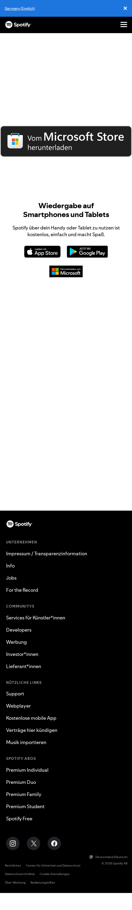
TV (66, 479)
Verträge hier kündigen (31, 730)
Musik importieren (26, 742)
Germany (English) (20, 8)
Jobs (11, 577)
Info (10, 565)
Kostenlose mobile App (31, 718)
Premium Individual (27, 770)
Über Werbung (15, 882)
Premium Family (23, 794)
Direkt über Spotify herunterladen (66, 162)
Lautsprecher (66, 489)
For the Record (22, 590)
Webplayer (66, 500)
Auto (66, 448)
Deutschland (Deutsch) (108, 857)
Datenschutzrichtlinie (20, 874)
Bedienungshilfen (42, 882)
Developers (18, 629)
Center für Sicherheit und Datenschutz (53, 865)
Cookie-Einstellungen (55, 874)
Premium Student (25, 806)
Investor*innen (22, 654)
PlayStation (66, 458)
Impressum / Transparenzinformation (46, 553)
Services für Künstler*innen (35, 617)
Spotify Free (19, 818)
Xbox (66, 469)
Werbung (16, 642)
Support (15, 693)
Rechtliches (13, 865)
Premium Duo (21, 782)
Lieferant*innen (23, 666)
